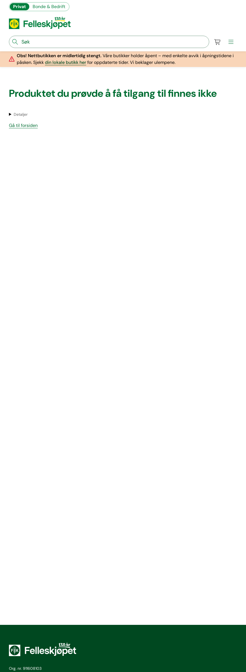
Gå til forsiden (23, 125)
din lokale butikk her (65, 62)
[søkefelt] (109, 42)
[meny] (231, 42)
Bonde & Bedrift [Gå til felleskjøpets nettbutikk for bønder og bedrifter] (49, 6)
